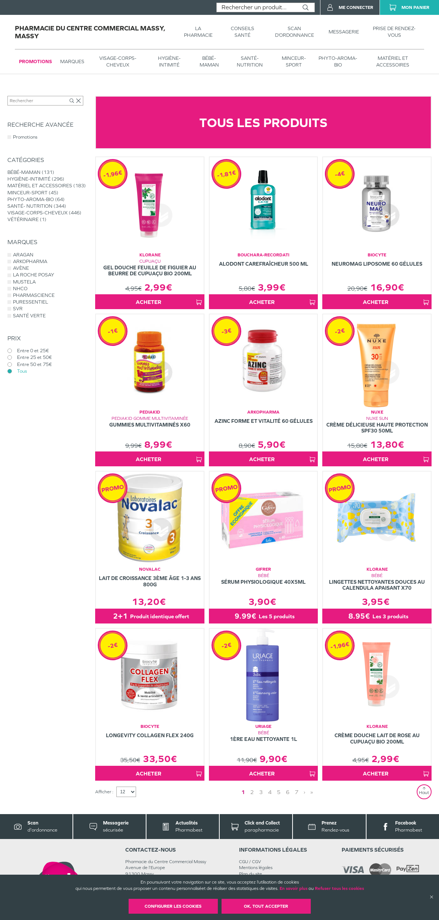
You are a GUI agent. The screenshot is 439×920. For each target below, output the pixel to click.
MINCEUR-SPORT (294, 61)
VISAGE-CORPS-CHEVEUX (117, 61)
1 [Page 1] (243, 792)
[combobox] (257, 7)
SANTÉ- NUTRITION (250, 61)
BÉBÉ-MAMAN (209, 61)
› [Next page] (304, 792)
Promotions (35, 61)
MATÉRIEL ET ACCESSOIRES (392, 61)
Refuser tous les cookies (339, 888)
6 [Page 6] (288, 792)
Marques (72, 61)
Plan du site (250, 874)
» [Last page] (311, 792)
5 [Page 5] (279, 792)
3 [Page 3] (261, 792)
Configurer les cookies (173, 906)
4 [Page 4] (270, 792)
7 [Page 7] (296, 792)
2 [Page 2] (252, 792)
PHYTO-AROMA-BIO (338, 61)
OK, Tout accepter (266, 906)
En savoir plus (293, 888)
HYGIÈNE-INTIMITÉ (169, 61)
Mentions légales (255, 867)
